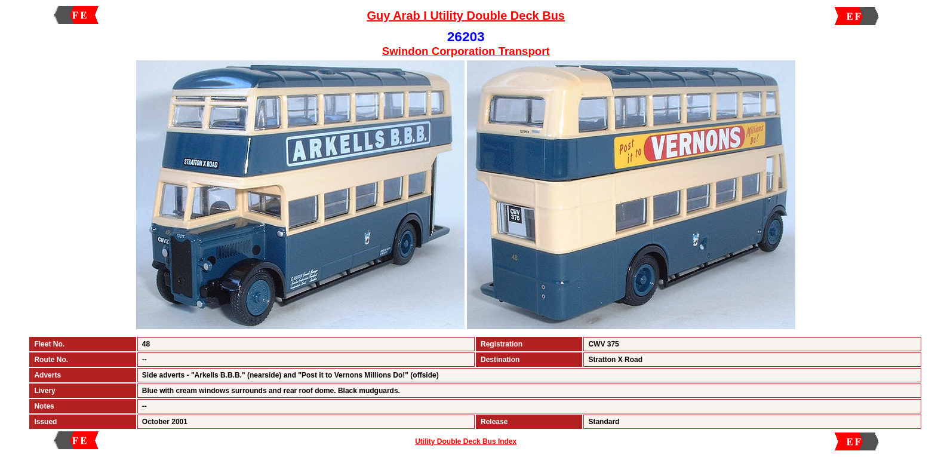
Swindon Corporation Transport (466, 51)
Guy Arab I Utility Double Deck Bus (466, 15)
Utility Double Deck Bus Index (465, 441)
